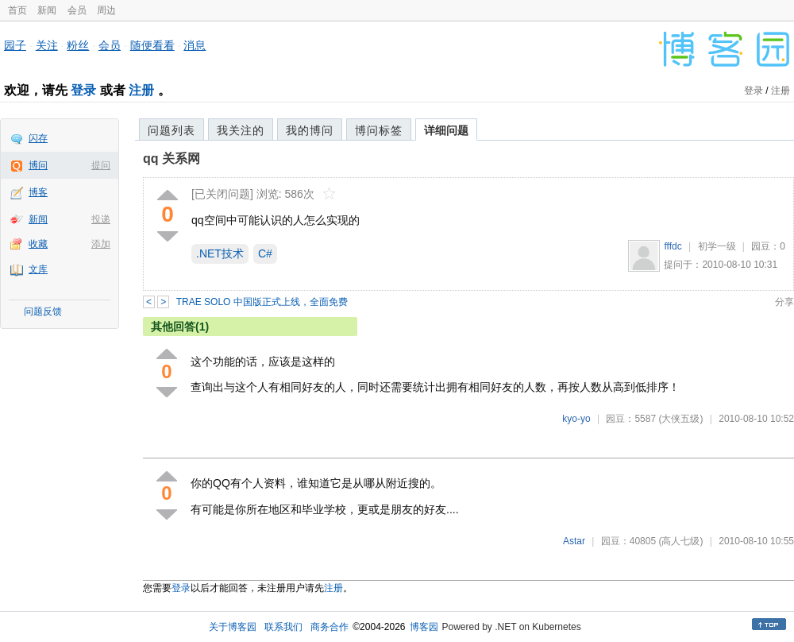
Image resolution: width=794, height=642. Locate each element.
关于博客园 (232, 626)
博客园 (424, 626)
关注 (47, 45)
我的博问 (309, 130)
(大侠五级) (680, 418)
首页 (17, 10)
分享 (784, 301)
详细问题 (446, 130)
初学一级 (717, 246)
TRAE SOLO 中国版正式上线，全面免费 (262, 301)
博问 (38, 165)
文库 (38, 269)
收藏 (38, 243)
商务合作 (329, 626)
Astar (574, 541)
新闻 (46, 10)
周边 (106, 10)
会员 (77, 10)
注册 (141, 90)
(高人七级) (680, 541)
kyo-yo (576, 418)
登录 (83, 90)
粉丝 (78, 45)
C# (265, 253)
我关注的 (240, 130)
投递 (100, 219)
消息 (194, 45)
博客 (38, 192)
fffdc (672, 246)
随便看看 (152, 45)
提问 (100, 165)
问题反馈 (43, 311)
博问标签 (379, 130)
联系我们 (283, 626)
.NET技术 (220, 253)
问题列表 (171, 130)
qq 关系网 (171, 158)
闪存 (38, 138)
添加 (100, 243)
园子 (15, 45)
